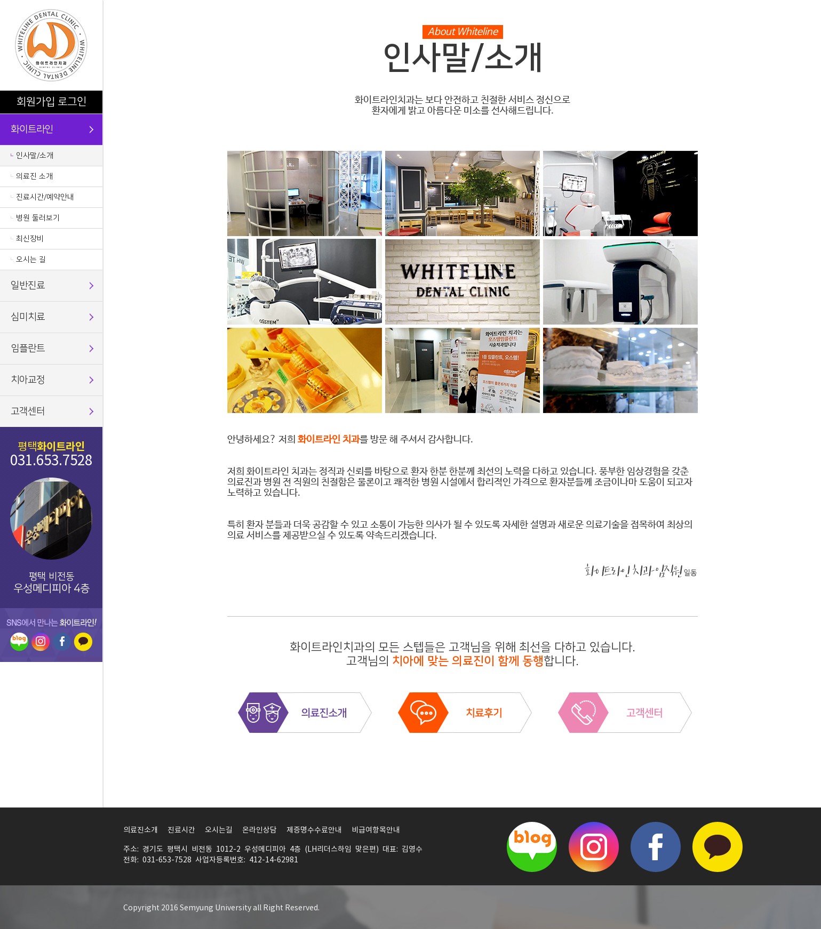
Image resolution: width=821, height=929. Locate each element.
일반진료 (28, 285)
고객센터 (28, 411)
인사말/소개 (34, 155)
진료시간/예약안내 (45, 197)
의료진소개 (140, 830)
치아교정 (28, 380)
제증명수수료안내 (314, 830)
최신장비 (30, 239)
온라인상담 (259, 830)
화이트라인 (32, 129)
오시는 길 (31, 259)
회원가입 (36, 102)
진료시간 (181, 830)
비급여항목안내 (376, 830)
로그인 (72, 102)
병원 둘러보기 (38, 218)
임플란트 (28, 348)
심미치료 (28, 317)
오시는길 (219, 830)
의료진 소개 (34, 176)
